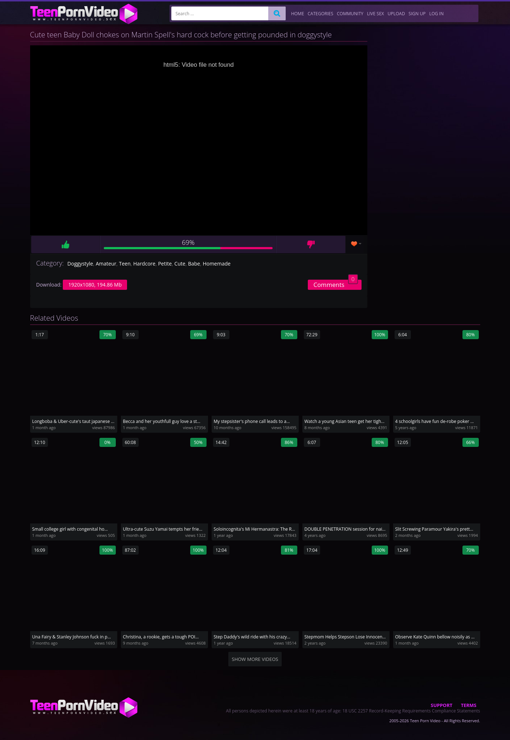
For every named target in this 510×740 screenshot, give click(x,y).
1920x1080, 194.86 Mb (95, 284)
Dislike (311, 244)
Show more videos (255, 659)
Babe (194, 263)
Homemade (216, 263)
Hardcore (144, 263)
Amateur (106, 263)
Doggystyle (80, 263)
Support (442, 705)
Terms (469, 705)
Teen (125, 263)
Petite (165, 263)
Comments (335, 284)
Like (65, 244)
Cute (179, 263)
